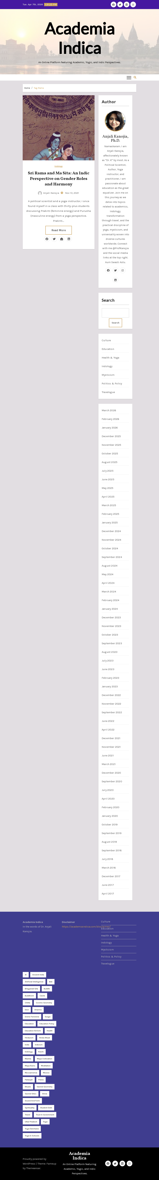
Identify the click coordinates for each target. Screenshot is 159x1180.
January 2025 (110, 522)
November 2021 (111, 746)
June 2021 (108, 755)
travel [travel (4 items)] (27, 1115)
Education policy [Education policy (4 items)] (47, 1024)
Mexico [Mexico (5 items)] (46, 1073)
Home (27, 88)
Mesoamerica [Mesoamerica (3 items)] (31, 1073)
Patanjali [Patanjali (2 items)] (29, 1080)
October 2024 (110, 548)
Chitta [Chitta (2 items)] (27, 1003)
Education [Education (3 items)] (29, 1024)
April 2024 (108, 582)
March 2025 (109, 505)
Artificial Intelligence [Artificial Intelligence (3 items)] (34, 982)
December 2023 (111, 617)
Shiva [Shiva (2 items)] (44, 1094)
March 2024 (109, 591)
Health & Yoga (110, 357)
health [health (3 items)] (50, 1031)
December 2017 (111, 876)
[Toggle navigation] (129, 77)
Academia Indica (79, 38)
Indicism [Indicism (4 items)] (39, 1045)
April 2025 (108, 496)
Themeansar (33, 1168)
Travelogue (108, 392)
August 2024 (109, 565)
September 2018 (112, 850)
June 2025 (108, 479)
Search (108, 300)
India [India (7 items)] (27, 1045)
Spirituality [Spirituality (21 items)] (29, 1108)
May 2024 (107, 574)
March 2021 (109, 764)
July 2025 (107, 470)
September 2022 (112, 712)
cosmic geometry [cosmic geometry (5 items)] (44, 1003)
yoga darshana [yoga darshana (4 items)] (32, 1129)
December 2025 (111, 436)
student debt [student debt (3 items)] (46, 1108)
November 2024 (111, 539)
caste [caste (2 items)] (42, 996)
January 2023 (110, 686)
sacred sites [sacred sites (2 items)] (30, 1094)
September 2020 (112, 781)
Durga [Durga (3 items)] (47, 1017)
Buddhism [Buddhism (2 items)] (29, 996)
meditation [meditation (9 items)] (46, 1066)
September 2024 (112, 557)
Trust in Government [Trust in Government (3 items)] (45, 1115)
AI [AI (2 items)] (26, 975)
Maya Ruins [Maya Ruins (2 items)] (30, 1066)
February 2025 (110, 513)
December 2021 (111, 738)
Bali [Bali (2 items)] (50, 982)
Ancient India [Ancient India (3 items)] (38, 975)
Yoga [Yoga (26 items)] (45, 1122)
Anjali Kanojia (48, 192)
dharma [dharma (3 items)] (38, 1010)
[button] (135, 77)
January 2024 (110, 608)
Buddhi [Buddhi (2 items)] (47, 989)
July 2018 (107, 859)
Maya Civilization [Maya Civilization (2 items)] (44, 1059)
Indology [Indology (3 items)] (29, 1052)
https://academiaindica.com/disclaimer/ (86, 926)
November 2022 (111, 703)
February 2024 (110, 600)
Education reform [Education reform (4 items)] (33, 1031)
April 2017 (108, 893)
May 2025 (107, 488)
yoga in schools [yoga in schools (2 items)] (32, 1136)
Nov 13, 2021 (71, 192)
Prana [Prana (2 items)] (41, 1080)
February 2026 (110, 419)
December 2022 (111, 695)
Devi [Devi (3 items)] (27, 1010)
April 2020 (108, 798)
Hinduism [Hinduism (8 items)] (29, 1038)
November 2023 (111, 626)
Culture (106, 340)
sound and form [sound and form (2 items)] (32, 1101)
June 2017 (108, 884)
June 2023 (108, 669)
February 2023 (110, 677)
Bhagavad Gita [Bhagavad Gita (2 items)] (31, 989)
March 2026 (109, 410)
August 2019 (109, 841)
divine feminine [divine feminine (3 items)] (32, 1017)
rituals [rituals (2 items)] (28, 1087)
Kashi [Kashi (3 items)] (41, 1052)
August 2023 (109, 651)
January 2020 (110, 815)
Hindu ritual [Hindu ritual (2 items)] (44, 1038)
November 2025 (111, 444)
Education (108, 349)
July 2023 (107, 660)
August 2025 (109, 462)
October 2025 (110, 453)
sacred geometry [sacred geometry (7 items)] (44, 1087)
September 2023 (112, 643)
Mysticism (108, 374)
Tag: (39, 88)
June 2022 (108, 721)
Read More (58, 230)
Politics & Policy (112, 383)
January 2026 (110, 427)
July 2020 (108, 790)
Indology (59, 166)
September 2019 (111, 833)
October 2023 (110, 634)
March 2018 (109, 867)
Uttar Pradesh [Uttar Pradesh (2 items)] (31, 1122)
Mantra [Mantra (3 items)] (28, 1059)
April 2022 (108, 729)
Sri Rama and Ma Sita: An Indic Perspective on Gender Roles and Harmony (58, 178)
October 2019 (110, 824)
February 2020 (110, 807)
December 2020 (111, 772)
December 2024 (111, 531)
